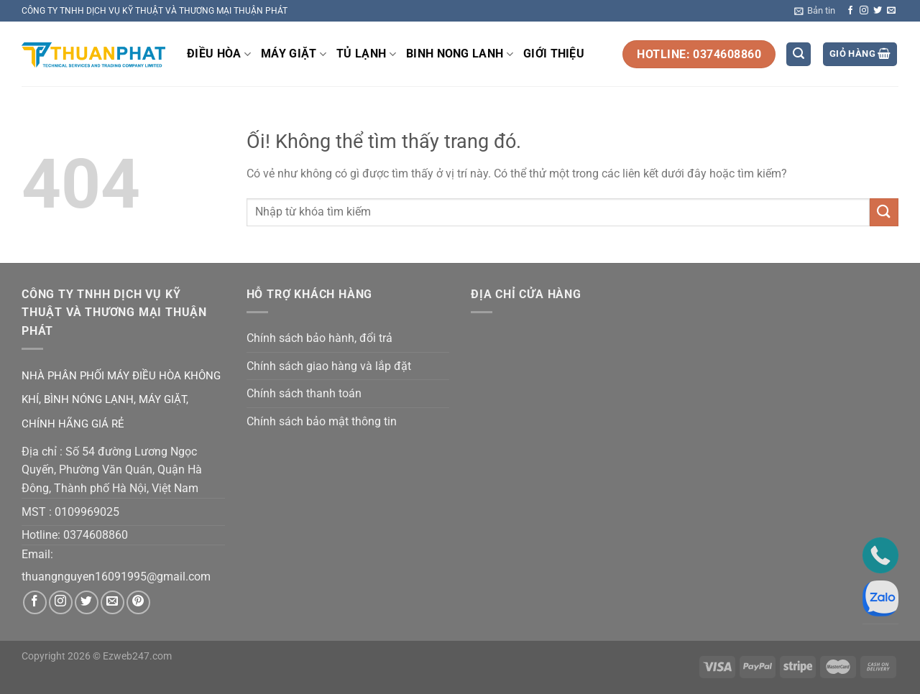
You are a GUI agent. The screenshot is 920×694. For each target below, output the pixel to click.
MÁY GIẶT (293, 54)
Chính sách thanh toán (304, 393)
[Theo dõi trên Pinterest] (138, 602)
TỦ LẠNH (366, 54)
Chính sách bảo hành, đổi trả (319, 338)
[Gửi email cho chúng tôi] (891, 11)
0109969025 (87, 512)
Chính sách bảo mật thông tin (322, 421)
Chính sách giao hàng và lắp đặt (329, 366)
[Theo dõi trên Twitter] (877, 11)
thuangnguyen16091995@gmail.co (111, 576)
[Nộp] (884, 212)
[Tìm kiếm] (798, 54)
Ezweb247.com (137, 656)
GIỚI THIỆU (553, 53)
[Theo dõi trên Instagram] (864, 11)
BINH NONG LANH (459, 54)
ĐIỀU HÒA (219, 54)
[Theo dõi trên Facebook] (850, 11)
